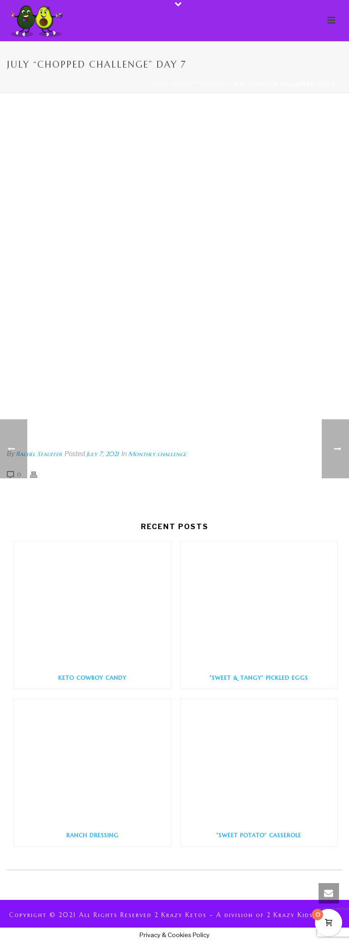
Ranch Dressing (92, 835)
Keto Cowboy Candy (92, 677)
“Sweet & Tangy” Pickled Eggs (258, 677)
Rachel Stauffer (39, 454)
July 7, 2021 (102, 454)
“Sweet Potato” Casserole (258, 835)
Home (157, 84)
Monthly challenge (199, 84)
